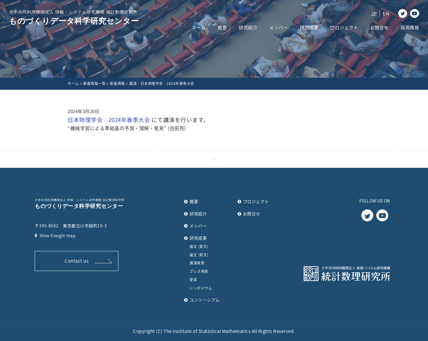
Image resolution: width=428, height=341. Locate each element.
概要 (222, 27)
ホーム (199, 27)
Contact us (76, 261)
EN (386, 13)
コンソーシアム (204, 300)
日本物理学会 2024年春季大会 (109, 119)
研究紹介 (248, 27)
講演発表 (196, 263)
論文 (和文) (198, 255)
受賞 (193, 279)
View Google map (55, 235)
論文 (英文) (198, 246)
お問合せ (379, 27)
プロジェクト (344, 27)
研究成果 (309, 27)
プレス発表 (198, 271)
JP (374, 13)
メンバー (278, 27)
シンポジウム (200, 288)
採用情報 (410, 27)
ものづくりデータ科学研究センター (74, 17)
